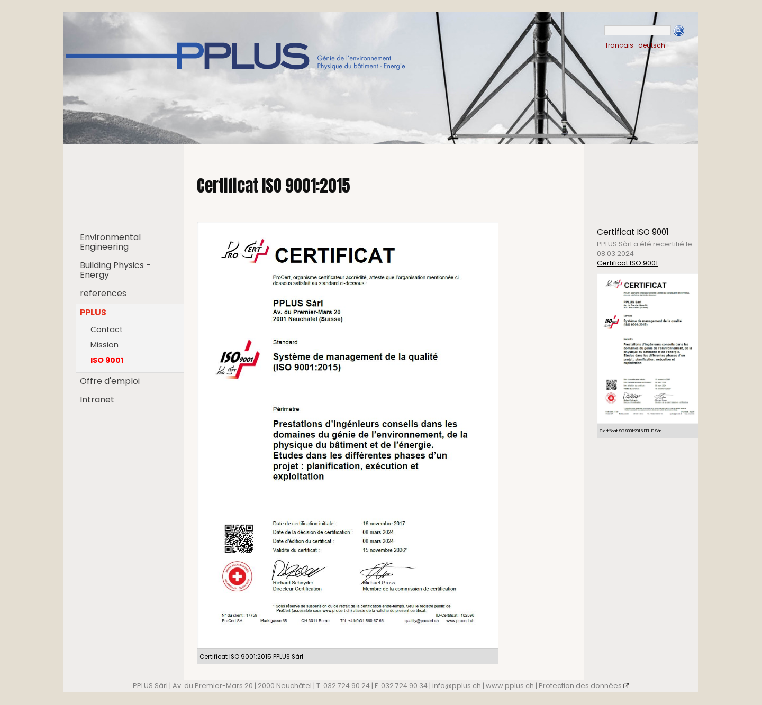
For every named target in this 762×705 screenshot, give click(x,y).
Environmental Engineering (110, 242)
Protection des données (584, 685)
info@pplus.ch (456, 685)
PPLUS (93, 312)
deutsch (651, 45)
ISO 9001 (107, 360)
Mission (104, 345)
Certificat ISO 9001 (627, 263)
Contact (106, 329)
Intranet (97, 399)
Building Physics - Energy (115, 270)
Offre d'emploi (110, 381)
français (619, 45)
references (103, 293)
